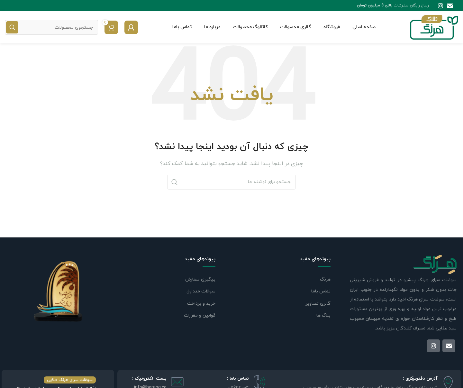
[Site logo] (434, 26)
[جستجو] (51, 27)
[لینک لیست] (169, 279)
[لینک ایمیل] (450, 6)
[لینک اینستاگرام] (440, 6)
